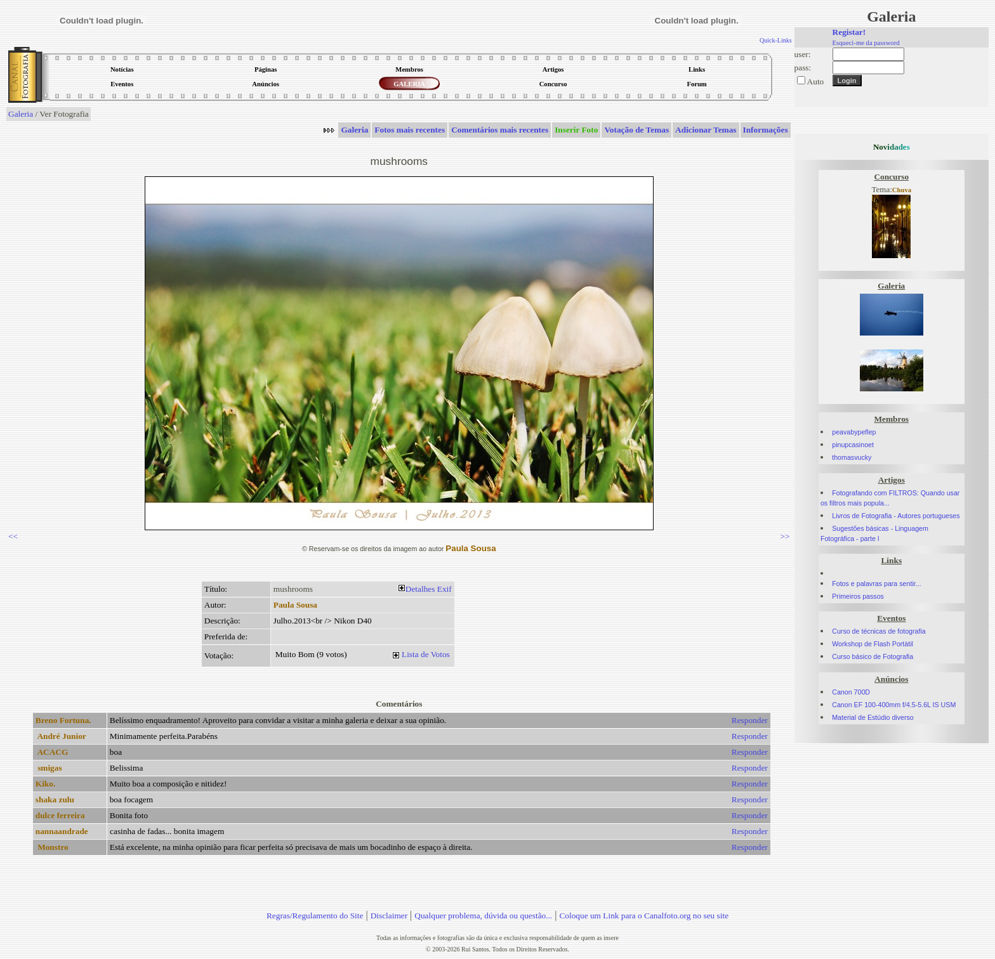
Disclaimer (389, 915)
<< (13, 536)
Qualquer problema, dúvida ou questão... (483, 915)
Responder (750, 720)
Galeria (20, 114)
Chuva (901, 189)
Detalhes (420, 589)
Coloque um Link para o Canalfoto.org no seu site (643, 915)
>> (785, 536)
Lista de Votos (426, 654)
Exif (444, 589)
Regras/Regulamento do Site (315, 915)
